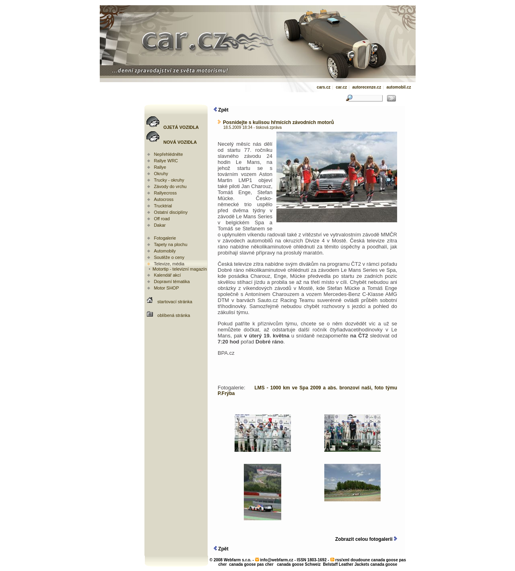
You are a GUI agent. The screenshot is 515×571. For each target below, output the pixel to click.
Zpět (221, 110)
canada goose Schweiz (299, 564)
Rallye (160, 167)
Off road (162, 218)
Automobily (164, 250)
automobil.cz (398, 87)
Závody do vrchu (170, 186)
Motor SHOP (166, 288)
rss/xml (342, 560)
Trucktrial (163, 205)
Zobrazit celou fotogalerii (366, 539)
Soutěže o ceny (169, 257)
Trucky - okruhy (169, 180)
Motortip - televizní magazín (177, 269)
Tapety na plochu (170, 244)
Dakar (159, 225)
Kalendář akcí (167, 275)
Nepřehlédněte (168, 154)
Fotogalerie (165, 238)
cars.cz (323, 87)
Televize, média (169, 263)
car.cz (341, 87)
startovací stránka (174, 301)
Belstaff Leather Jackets (346, 564)
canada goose (384, 564)
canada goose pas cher (251, 564)
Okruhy (161, 173)
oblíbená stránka (173, 315)
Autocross (163, 199)
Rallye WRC (166, 160)
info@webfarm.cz (276, 560)
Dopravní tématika (172, 281)
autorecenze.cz (366, 87)
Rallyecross (165, 192)
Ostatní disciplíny (170, 212)
